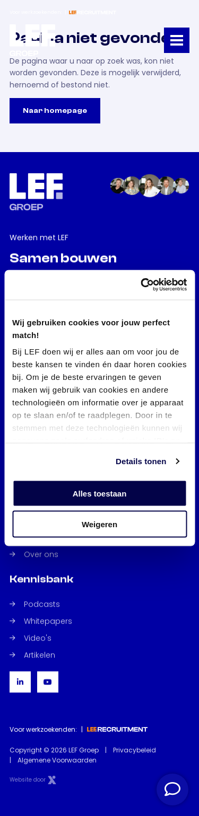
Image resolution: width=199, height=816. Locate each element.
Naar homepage (55, 111)
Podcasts (35, 604)
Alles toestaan (100, 493)
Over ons (34, 554)
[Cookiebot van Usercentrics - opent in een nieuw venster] (142, 285)
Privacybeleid (134, 750)
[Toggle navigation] (176, 40)
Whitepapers (41, 621)
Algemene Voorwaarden (57, 760)
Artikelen (32, 655)
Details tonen (141, 461)
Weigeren (99, 524)
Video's (30, 638)
